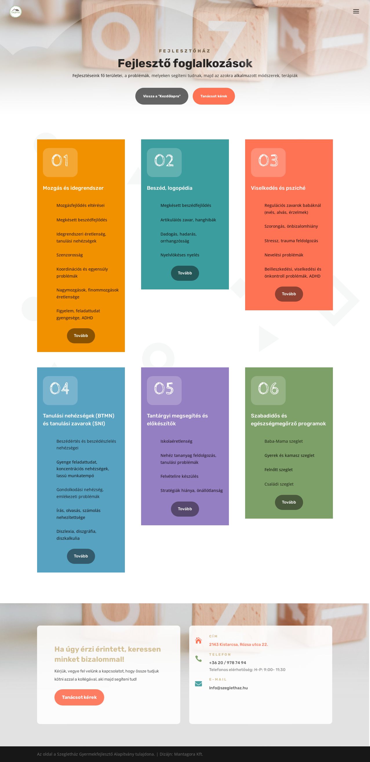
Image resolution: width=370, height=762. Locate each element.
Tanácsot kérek (214, 97)
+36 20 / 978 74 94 (197, 663)
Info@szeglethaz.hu (198, 686)
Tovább (81, 335)
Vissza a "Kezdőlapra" (162, 97)
